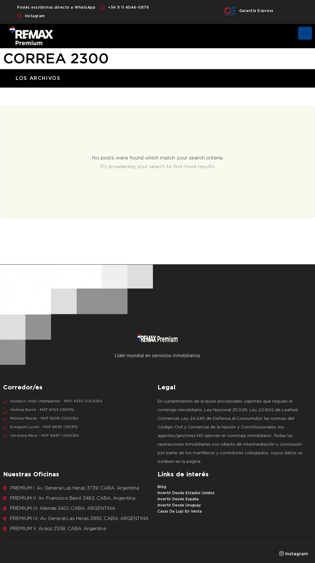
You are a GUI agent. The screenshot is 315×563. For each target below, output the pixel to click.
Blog (162, 487)
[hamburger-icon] (305, 33)
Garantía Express (256, 11)
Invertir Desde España (178, 499)
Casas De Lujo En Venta (180, 511)
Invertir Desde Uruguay (179, 505)
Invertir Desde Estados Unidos (186, 493)
